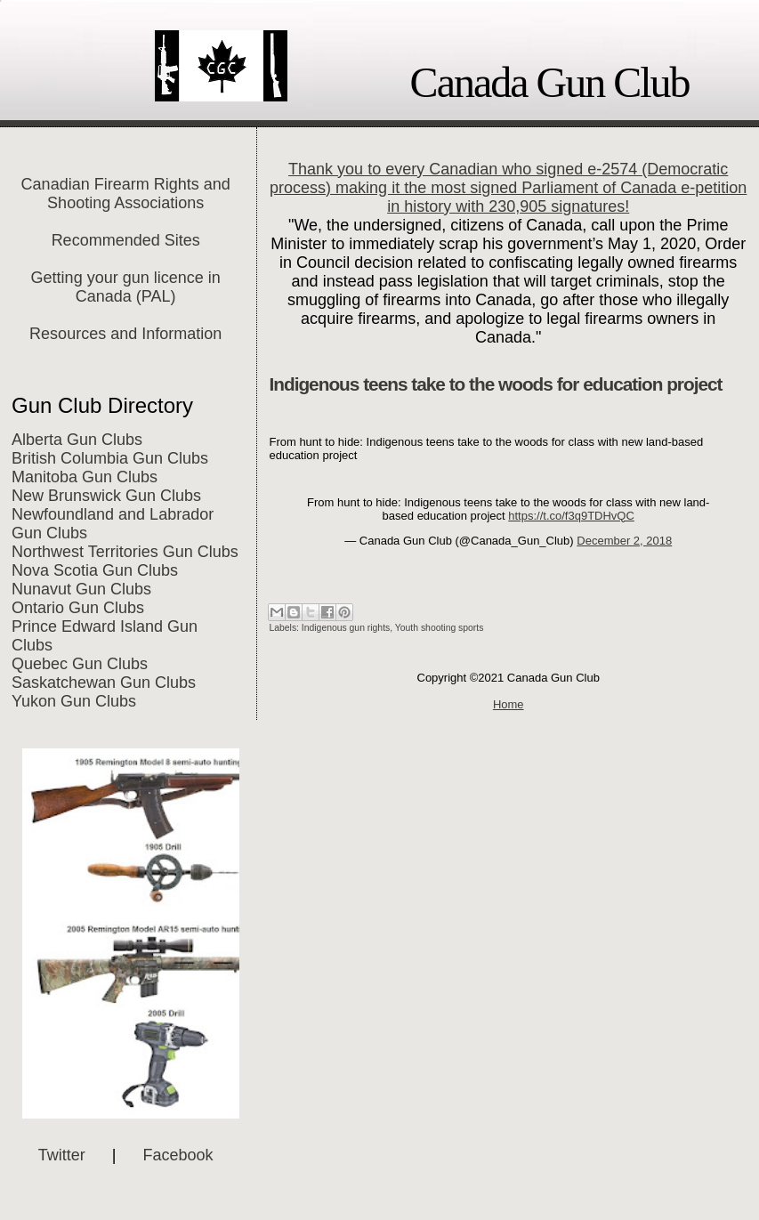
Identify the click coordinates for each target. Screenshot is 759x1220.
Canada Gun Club (550, 82)
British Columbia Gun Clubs (110, 458)
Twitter (61, 1155)
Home (508, 704)
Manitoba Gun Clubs (84, 477)
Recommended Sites (126, 240)
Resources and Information (125, 334)
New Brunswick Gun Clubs (106, 496)
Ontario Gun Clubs (78, 608)
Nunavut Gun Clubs (81, 589)
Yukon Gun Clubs (74, 701)
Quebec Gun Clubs (80, 664)
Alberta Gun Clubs (77, 439)
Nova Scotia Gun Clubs (95, 570)
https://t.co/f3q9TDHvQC (571, 515)
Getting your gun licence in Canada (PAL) (126, 287)
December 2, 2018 (624, 540)
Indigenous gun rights (346, 628)
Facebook (178, 1155)
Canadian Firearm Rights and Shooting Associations (125, 193)
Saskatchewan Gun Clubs (104, 682)
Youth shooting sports (439, 628)
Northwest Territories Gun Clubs (125, 552)
